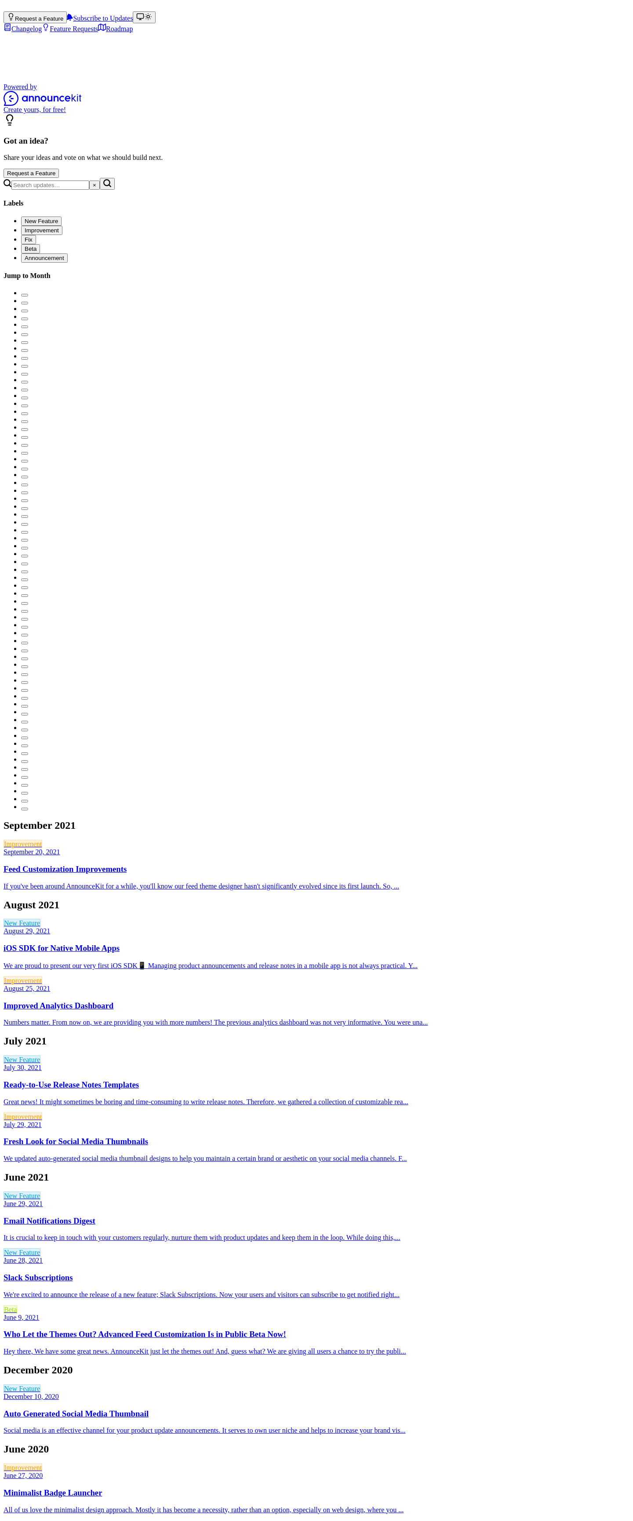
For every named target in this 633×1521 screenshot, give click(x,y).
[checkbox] (41, 221)
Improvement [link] (23, 844)
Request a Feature (31, 173)
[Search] (50, 185)
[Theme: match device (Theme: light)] (144, 17)
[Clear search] (94, 185)
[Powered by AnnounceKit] (316, 98)
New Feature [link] (22, 923)
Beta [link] (10, 1309)
